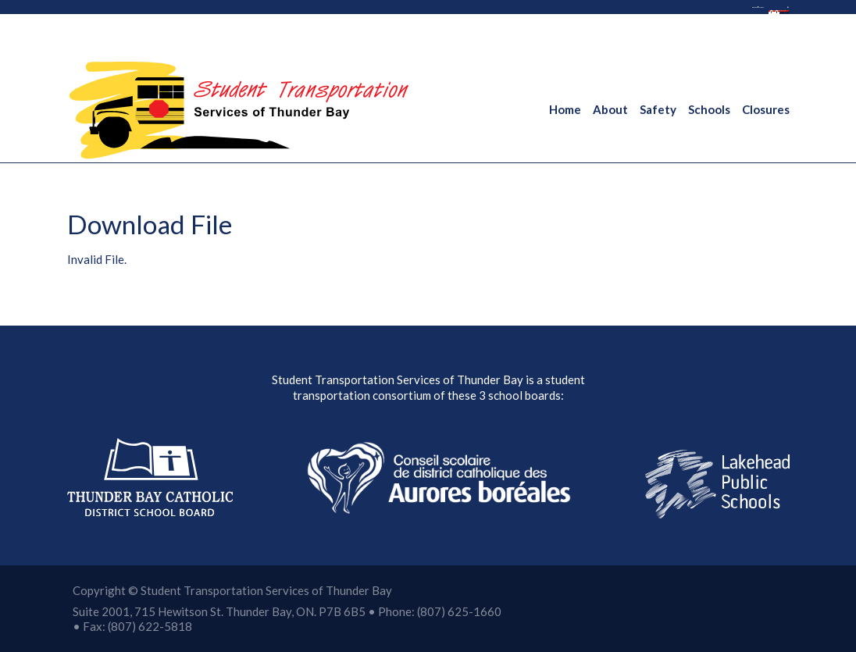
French (544, 16)
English (486, 16)
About (610, 109)
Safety (658, 109)
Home (565, 109)
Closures (766, 109)
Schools (709, 109)
